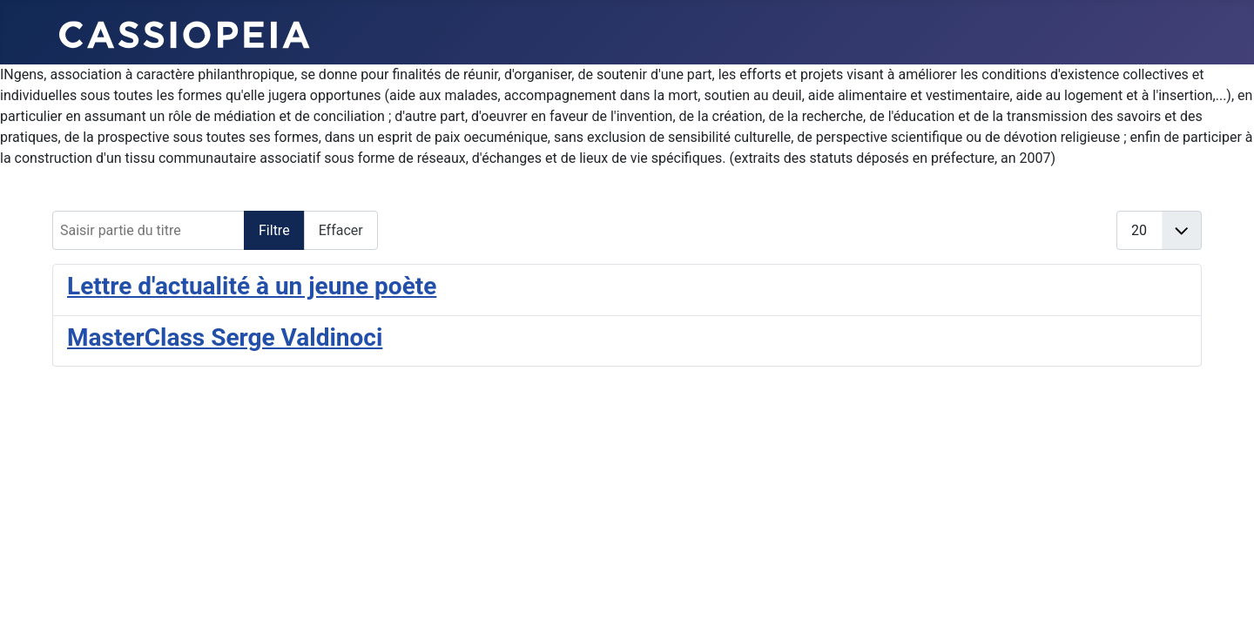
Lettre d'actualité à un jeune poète (251, 286)
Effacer (341, 230)
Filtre (274, 230)
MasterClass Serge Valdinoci (224, 337)
